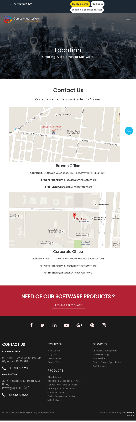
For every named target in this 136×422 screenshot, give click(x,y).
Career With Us (55, 363)
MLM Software (55, 401)
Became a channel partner (88, 10)
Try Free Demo (80, 4)
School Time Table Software (62, 386)
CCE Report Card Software (61, 390)
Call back (98, 4)
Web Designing (101, 356)
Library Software (56, 393)
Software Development (105, 352)
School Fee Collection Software (64, 382)
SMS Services (100, 359)
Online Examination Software (63, 397)
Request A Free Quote (68, 305)
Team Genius (55, 359)
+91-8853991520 (23, 3)
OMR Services (100, 367)
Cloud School (54, 378)
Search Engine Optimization (107, 363)
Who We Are (54, 352)
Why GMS (52, 356)
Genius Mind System (128, 415)
